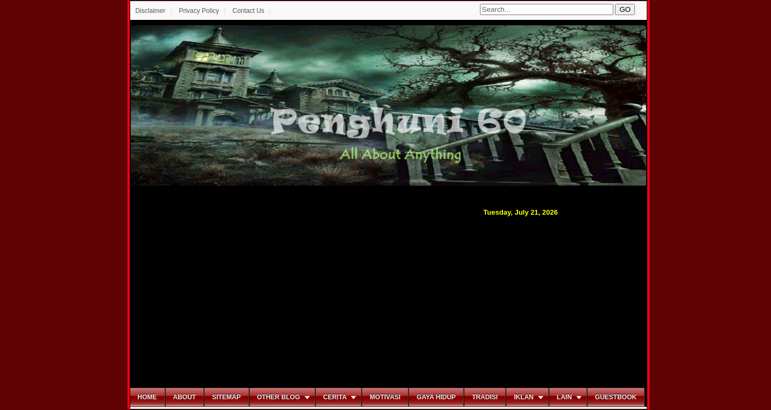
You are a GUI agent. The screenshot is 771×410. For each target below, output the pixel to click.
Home (147, 397)
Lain (564, 397)
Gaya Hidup (436, 397)
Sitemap (226, 397)
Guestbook (615, 397)
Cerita (335, 397)
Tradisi (485, 397)
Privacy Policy (199, 11)
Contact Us (248, 11)
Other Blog (278, 397)
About (184, 397)
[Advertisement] (388, 300)
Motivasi (385, 397)
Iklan (524, 397)
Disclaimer (151, 11)
